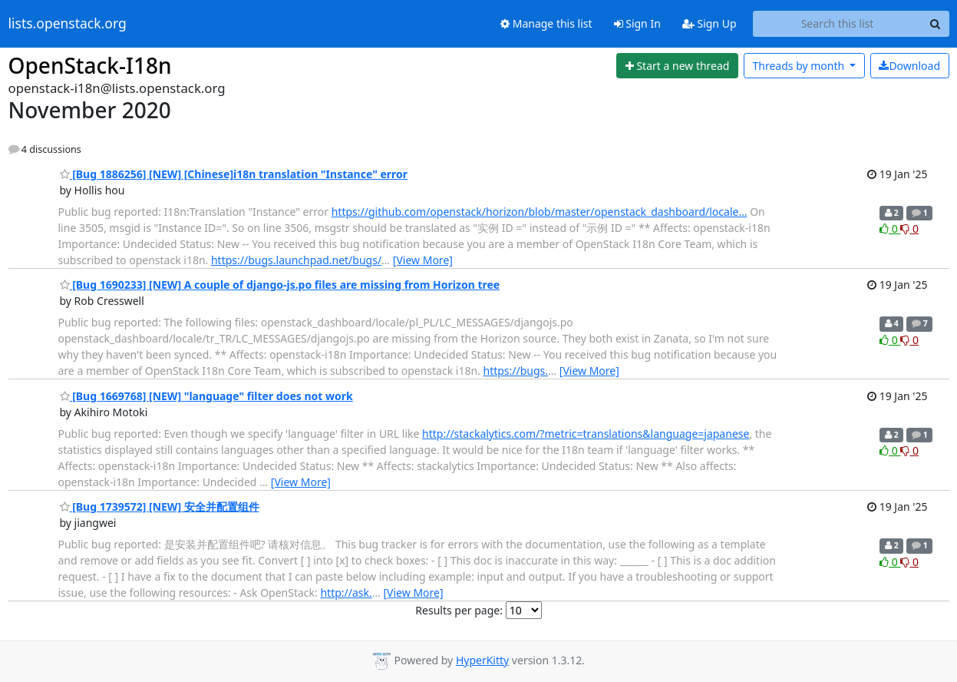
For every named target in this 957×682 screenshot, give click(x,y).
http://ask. (345, 592)
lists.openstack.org (67, 24)
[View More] (423, 260)
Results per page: (459, 610)
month (799, 65)
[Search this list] (837, 24)
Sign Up (709, 23)
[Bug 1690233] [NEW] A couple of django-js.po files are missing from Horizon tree (280, 284)
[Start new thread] (677, 66)
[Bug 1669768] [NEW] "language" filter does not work (206, 396)
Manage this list (546, 23)
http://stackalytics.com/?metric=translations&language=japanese (585, 433)
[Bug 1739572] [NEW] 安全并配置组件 (159, 506)
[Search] (935, 24)
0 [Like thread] (889, 228)
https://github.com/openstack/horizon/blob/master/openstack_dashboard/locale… (539, 211)
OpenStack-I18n (90, 65)
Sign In (637, 23)
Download (909, 65)
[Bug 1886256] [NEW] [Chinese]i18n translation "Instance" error (234, 174)
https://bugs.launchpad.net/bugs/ (296, 260)
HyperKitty (482, 660)
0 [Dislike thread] (909, 228)
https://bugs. (515, 370)
